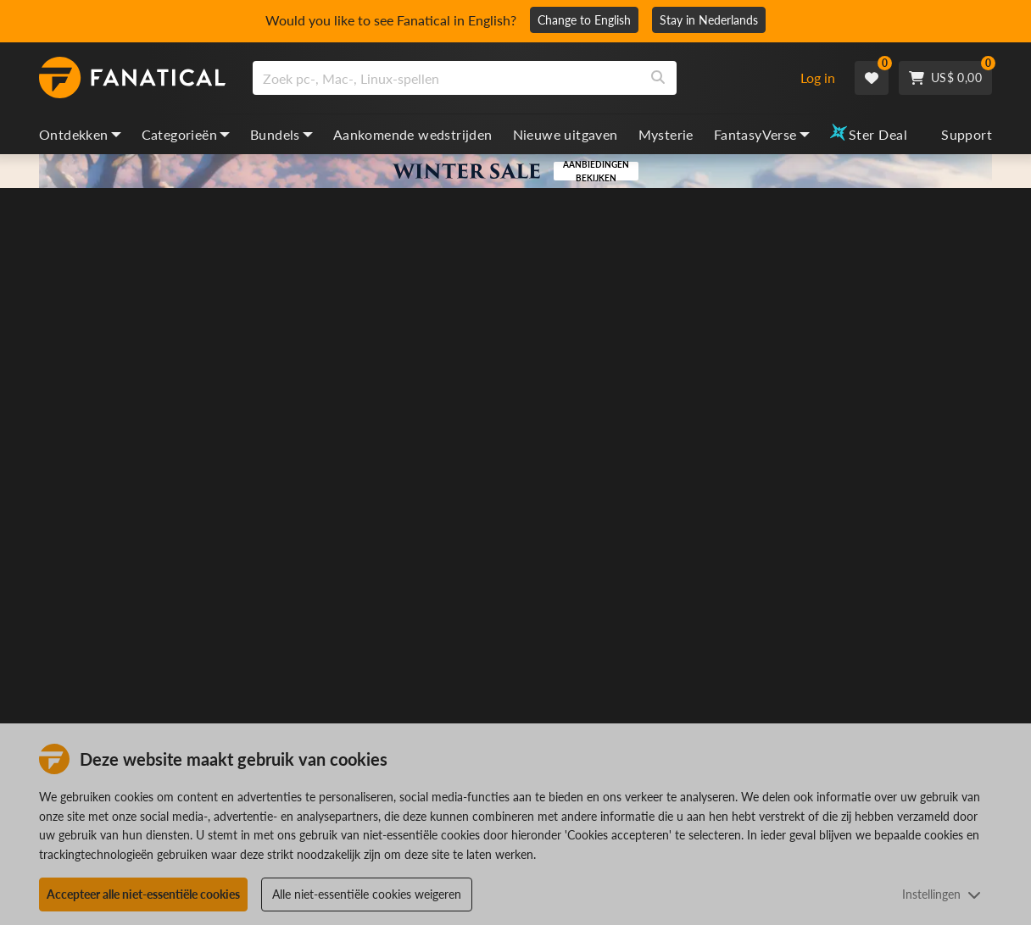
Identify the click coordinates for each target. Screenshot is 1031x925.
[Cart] (945, 78)
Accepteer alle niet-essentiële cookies (143, 894)
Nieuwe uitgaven (565, 134)
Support (966, 134)
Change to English (584, 20)
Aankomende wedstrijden (413, 134)
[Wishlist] (872, 78)
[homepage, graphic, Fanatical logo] (132, 78)
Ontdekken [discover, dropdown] (80, 134)
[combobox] (516, 78)
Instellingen (941, 894)
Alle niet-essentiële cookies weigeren (366, 894)
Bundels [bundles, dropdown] (281, 134)
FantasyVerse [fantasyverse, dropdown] (762, 134)
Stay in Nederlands (709, 20)
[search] (446, 78)
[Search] (658, 78)
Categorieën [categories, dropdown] (186, 134)
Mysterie (666, 134)
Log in (817, 77)
